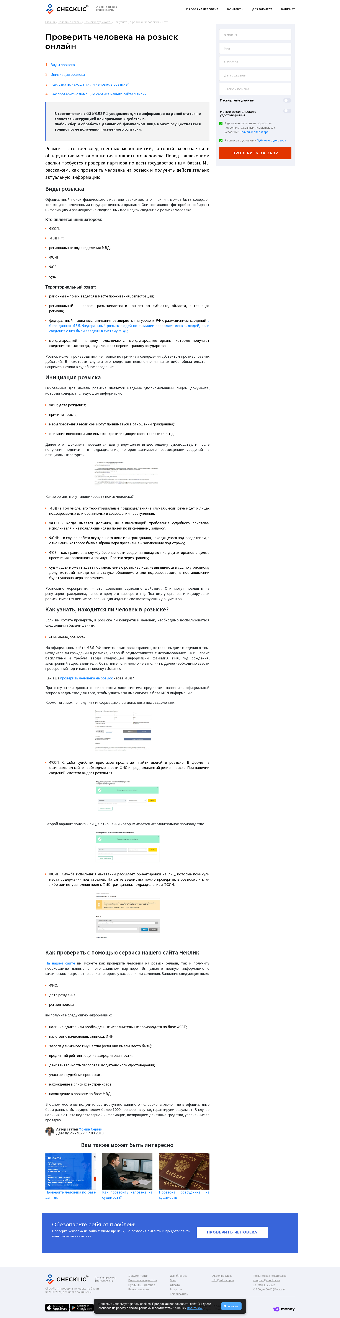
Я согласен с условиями (255, 140)
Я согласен (231, 1306)
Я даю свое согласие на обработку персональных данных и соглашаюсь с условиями (250, 127)
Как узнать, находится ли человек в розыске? (90, 84)
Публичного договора (271, 140)
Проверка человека (202, 9)
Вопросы (176, 1289)
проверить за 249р (255, 153)
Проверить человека (232, 1232)
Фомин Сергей (90, 1129)
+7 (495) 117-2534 (264, 1285)
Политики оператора (254, 132)
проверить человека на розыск (86, 678)
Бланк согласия (138, 1289)
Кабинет (288, 9)
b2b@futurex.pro (223, 1280)
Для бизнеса (262, 9)
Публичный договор (141, 1285)
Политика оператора (142, 1280)
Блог (173, 1280)
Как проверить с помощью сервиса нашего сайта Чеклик (99, 93)
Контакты (235, 9)
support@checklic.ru (266, 1280)
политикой (194, 1308)
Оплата (175, 1285)
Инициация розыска (68, 74)
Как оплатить (179, 1294)
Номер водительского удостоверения (238, 113)
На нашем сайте (60, 963)
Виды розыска (63, 64)
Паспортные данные (237, 100)
